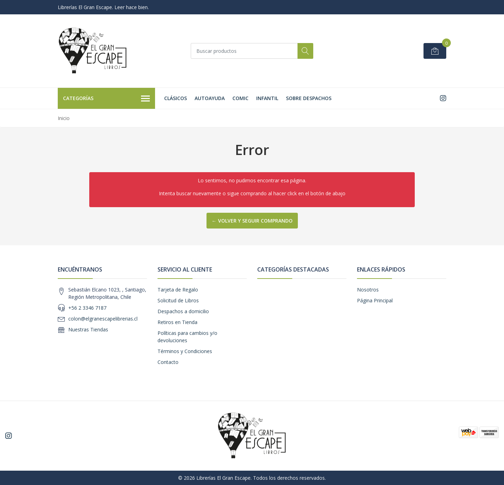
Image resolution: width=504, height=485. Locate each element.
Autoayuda (210, 98)
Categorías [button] (106, 99)
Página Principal (375, 300)
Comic (240, 98)
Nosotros (368, 289)
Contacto (168, 362)
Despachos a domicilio (183, 311)
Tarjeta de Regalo (178, 289)
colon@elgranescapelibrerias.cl (103, 318)
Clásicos (175, 98)
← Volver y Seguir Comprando (252, 220)
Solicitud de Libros (178, 300)
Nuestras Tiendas (88, 329)
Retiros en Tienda (177, 322)
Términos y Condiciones (185, 351)
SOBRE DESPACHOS (308, 98)
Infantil (267, 98)
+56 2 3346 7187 (87, 307)
